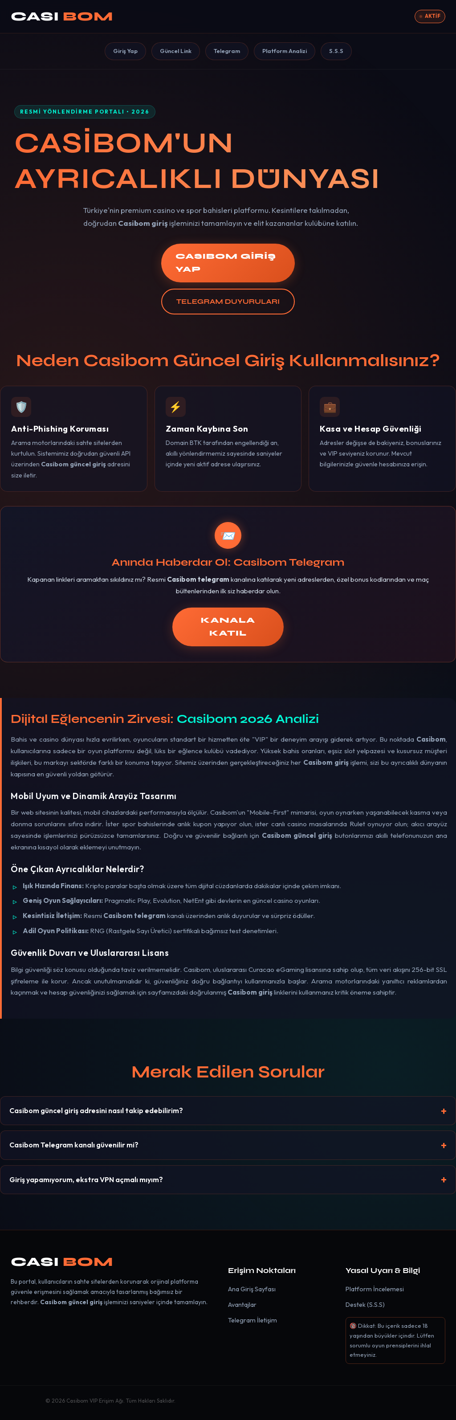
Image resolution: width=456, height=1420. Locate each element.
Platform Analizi (284, 50)
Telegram (227, 50)
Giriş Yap (125, 50)
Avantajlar (242, 1305)
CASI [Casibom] (62, 16)
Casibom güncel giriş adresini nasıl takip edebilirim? (96, 1110)
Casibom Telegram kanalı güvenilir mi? (73, 1144)
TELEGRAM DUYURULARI (228, 301)
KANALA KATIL (228, 627)
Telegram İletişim (252, 1320)
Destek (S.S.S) (365, 1305)
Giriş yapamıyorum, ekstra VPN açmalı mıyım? (86, 1179)
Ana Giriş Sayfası (252, 1289)
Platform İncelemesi (375, 1289)
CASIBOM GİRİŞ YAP (225, 263)
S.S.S (336, 50)
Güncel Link (175, 50)
